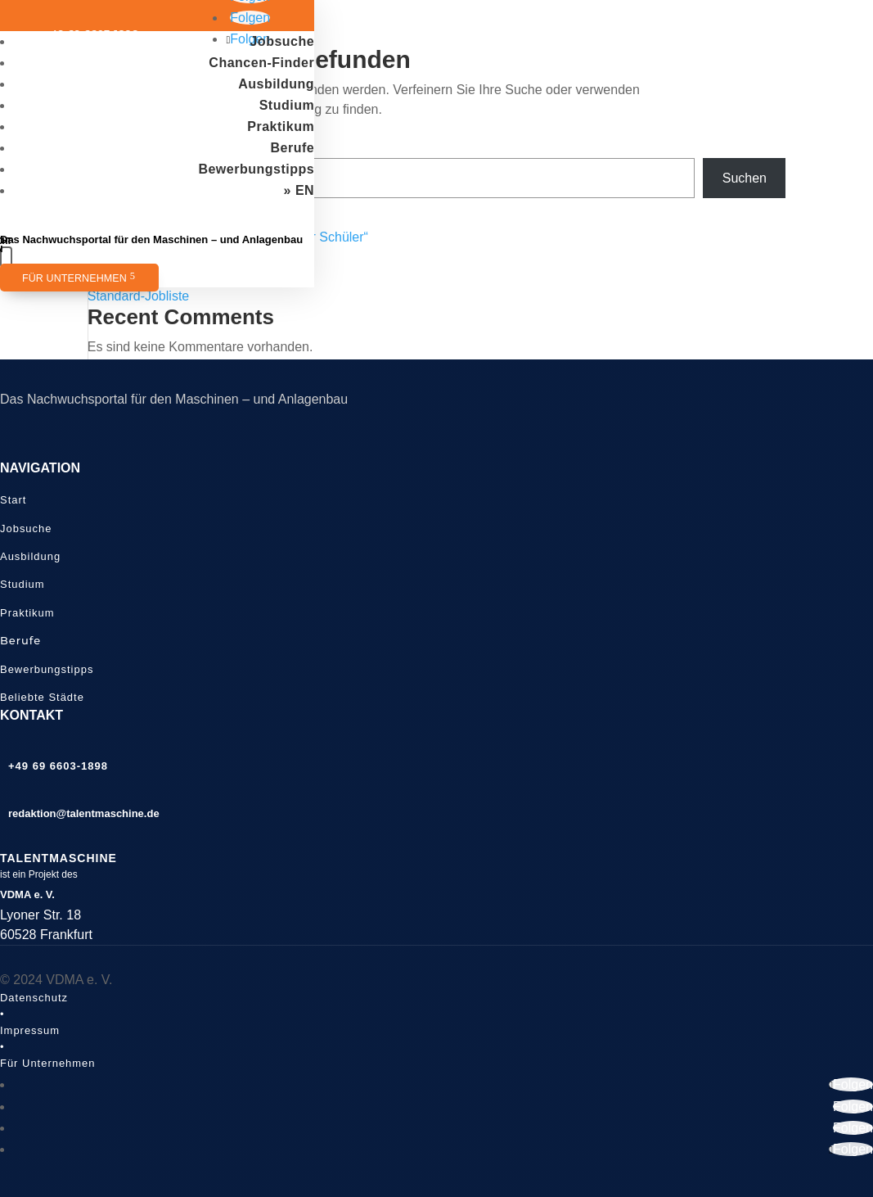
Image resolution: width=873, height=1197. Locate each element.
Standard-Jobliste (139, 296)
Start (13, 500)
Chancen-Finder (261, 63)
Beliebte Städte (42, 697)
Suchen (744, 178)
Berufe (292, 148)
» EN (299, 190)
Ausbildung (276, 84)
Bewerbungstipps (256, 169)
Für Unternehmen (74, 278)
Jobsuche (282, 41)
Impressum (30, 1030)
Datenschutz (34, 997)
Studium (287, 105)
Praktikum (280, 126)
